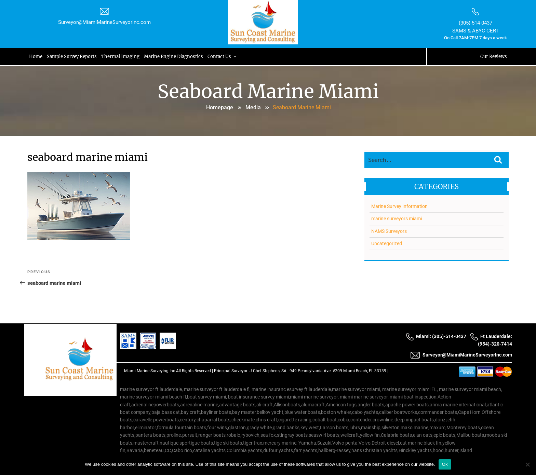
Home (35, 56)
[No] (527, 464)
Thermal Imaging (121, 56)
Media (253, 107)
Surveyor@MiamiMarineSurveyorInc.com (104, 22)
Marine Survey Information (399, 206)
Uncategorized (386, 243)
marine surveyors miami (396, 218)
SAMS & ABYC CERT (475, 31)
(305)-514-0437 (475, 23)
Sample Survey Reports (72, 56)
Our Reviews (493, 56)
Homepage (219, 107)
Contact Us (224, 56)
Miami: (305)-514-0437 (436, 336)
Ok (445, 464)
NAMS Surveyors (389, 231)
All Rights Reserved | (195, 370)
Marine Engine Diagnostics (174, 56)
